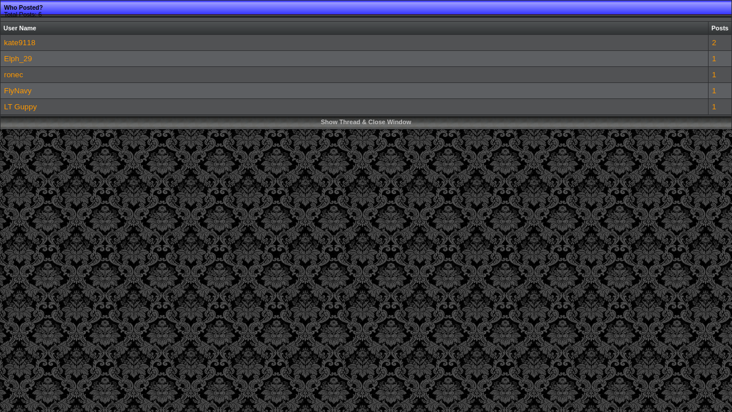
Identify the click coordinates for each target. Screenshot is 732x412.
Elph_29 (18, 58)
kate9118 (19, 42)
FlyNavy (17, 90)
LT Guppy (20, 106)
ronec (13, 74)
